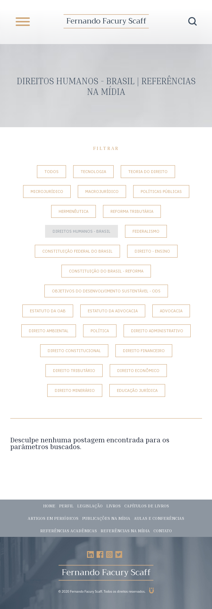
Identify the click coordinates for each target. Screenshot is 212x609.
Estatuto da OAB (48, 310)
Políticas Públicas (161, 191)
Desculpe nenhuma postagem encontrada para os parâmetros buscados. (89, 443)
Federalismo (145, 231)
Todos (51, 171)
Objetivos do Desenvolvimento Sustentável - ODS (106, 291)
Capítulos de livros (146, 505)
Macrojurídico (102, 191)
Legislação (90, 505)
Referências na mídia (125, 530)
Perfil (66, 505)
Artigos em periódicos (53, 518)
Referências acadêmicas (68, 530)
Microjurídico (47, 191)
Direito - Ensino (152, 251)
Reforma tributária (131, 211)
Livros (113, 505)
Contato (162, 530)
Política (100, 330)
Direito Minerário (75, 390)
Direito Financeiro (144, 350)
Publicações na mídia (106, 518)
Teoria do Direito (148, 171)
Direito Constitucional (74, 350)
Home (49, 505)
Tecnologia (93, 171)
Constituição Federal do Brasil (77, 251)
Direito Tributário (74, 370)
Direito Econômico (138, 370)
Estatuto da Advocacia (113, 310)
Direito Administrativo (157, 330)
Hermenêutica (73, 211)
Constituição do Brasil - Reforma (106, 271)
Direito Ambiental (49, 330)
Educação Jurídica (137, 390)
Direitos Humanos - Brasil (81, 231)
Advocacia (171, 310)
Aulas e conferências (159, 518)
